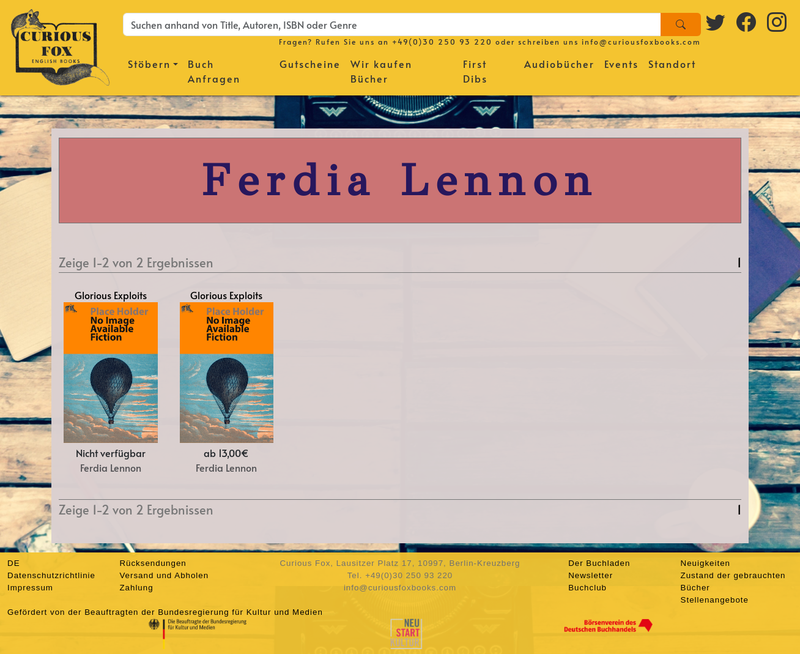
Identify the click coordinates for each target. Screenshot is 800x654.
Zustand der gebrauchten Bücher (733, 581)
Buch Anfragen (214, 71)
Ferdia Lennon (110, 467)
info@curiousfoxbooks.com (641, 41)
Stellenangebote (715, 599)
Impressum (30, 587)
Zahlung (136, 587)
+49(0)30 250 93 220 (442, 41)
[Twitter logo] (716, 21)
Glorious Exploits (111, 295)
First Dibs (475, 71)
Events (621, 63)
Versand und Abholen (164, 575)
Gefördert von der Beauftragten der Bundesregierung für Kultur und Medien (165, 612)
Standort (672, 63)
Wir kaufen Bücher (381, 71)
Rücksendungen (152, 563)
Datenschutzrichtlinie (51, 575)
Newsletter (590, 575)
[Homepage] (60, 45)
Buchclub (587, 587)
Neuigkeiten (705, 563)
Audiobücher (559, 63)
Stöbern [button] (149, 63)
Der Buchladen (599, 563)
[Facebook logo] (746, 21)
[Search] (681, 24)
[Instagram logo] (777, 21)
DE (13, 563)
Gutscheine (310, 63)
